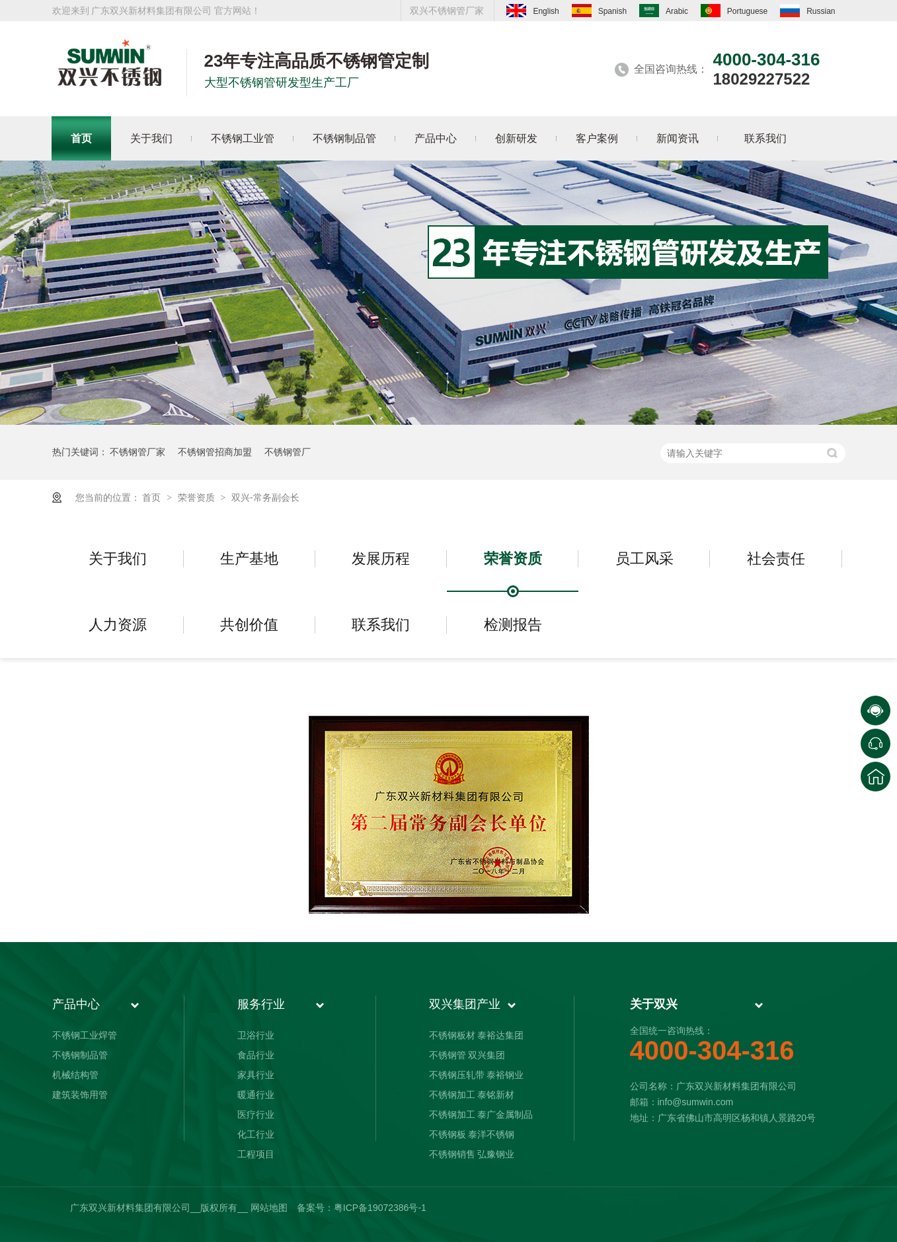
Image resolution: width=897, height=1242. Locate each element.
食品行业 (255, 1055)
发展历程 (381, 558)
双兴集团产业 (464, 1004)
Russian (807, 10)
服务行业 (261, 1004)
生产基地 (249, 558)
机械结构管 (75, 1075)
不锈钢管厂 (287, 452)
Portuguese (734, 10)
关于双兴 (654, 1004)
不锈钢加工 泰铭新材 (472, 1094)
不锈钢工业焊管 (84, 1035)
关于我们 (118, 558)
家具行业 (255, 1075)
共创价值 (249, 624)
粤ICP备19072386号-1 (380, 1207)
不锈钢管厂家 (137, 452)
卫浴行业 (255, 1035)
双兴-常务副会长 (265, 497)
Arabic (663, 10)
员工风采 (644, 558)
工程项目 (255, 1154)
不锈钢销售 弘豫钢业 (472, 1154)
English (532, 10)
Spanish (599, 10)
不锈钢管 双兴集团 (467, 1055)
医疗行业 (255, 1114)
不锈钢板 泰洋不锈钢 (472, 1134)
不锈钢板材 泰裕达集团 (476, 1035)
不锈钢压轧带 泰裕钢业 (476, 1075)
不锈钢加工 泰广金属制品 (481, 1114)
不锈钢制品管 (80, 1055)
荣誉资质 (197, 497)
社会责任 (776, 558)
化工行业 (255, 1134)
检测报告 (513, 624)
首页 (152, 497)
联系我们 (381, 624)
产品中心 (76, 1004)
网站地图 (269, 1207)
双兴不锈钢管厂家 (447, 10)
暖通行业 (255, 1094)
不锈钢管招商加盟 (215, 452)
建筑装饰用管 (80, 1094)
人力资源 (118, 624)
